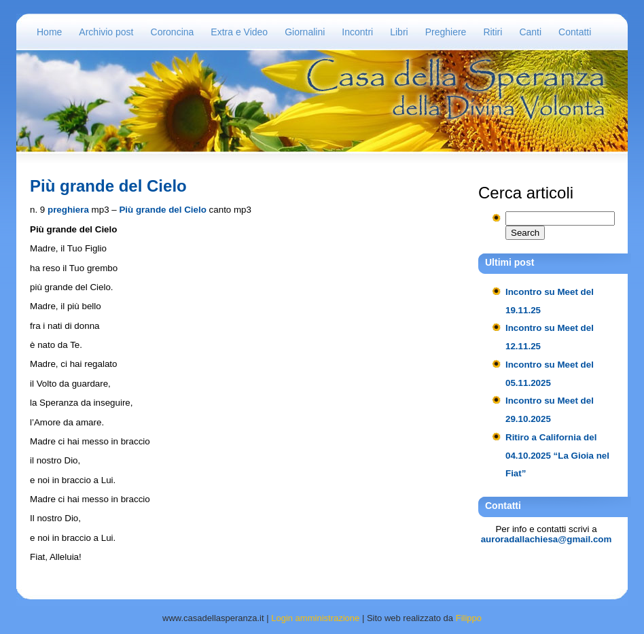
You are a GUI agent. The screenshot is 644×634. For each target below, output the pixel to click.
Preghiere (446, 32)
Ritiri (492, 32)
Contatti (574, 32)
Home (49, 32)
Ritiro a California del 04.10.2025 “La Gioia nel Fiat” (557, 455)
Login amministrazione (315, 618)
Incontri (357, 32)
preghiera (68, 210)
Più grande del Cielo (108, 186)
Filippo (469, 618)
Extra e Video (239, 32)
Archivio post (106, 32)
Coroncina (172, 32)
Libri (399, 32)
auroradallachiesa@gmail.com (546, 539)
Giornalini (305, 32)
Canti (530, 32)
